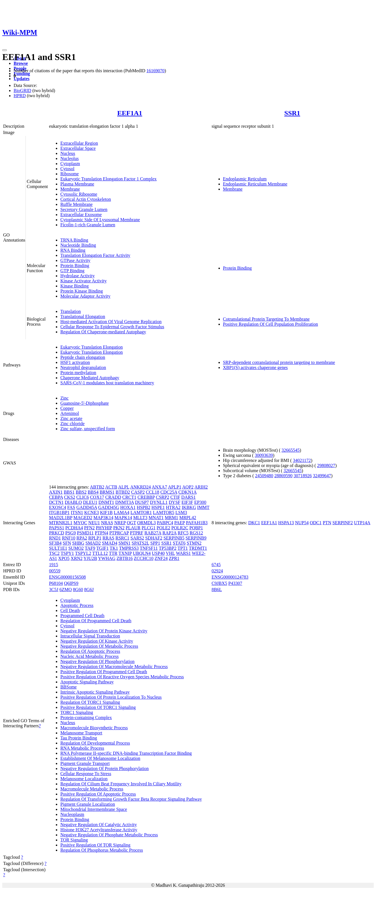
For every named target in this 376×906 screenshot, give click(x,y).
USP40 (158, 553)
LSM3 (181, 512)
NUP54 (302, 522)
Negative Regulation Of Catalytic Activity (98, 824)
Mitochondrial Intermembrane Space (93, 809)
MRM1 (171, 517)
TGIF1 (102, 548)
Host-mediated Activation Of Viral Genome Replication (111, 321)
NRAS (107, 522)
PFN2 (89, 527)
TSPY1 (67, 553)
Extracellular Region (79, 143)
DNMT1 (106, 502)
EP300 (200, 502)
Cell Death (70, 610)
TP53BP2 (167, 548)
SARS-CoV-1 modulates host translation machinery (107, 382)
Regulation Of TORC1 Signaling (90, 702)
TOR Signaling (74, 839)
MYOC (80, 522)
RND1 (55, 538)
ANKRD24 (140, 487)
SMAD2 (93, 543)
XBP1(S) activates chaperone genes (255, 367)
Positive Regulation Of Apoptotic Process (98, 794)
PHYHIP (104, 527)
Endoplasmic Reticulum (245, 178)
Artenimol (69, 413)
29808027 (326, 465)
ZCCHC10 (143, 558)
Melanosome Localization (84, 778)
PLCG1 (149, 527)
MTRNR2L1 (61, 522)
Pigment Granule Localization (87, 804)
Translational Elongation (82, 316)
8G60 (78, 589)
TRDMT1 (198, 548)
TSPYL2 (83, 553)
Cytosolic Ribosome (78, 194)
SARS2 (137, 538)
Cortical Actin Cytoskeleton (85, 199)
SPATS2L (140, 543)
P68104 (56, 583)
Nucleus (67, 153)
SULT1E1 (58, 548)
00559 (54, 570)
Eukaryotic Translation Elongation (91, 347)
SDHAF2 (153, 538)
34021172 (302, 460)
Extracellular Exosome (81, 214)
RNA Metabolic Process (82, 748)
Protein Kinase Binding (81, 291)
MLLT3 (140, 517)
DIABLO (73, 502)
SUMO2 (76, 548)
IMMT (203, 507)
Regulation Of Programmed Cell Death (95, 620)
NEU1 (94, 522)
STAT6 (179, 543)
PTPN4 (101, 532)
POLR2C (179, 527)
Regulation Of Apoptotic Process (90, 651)
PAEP (179, 522)
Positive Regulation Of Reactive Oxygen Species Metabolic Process (122, 676)
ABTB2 (97, 487)
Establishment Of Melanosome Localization (100, 758)
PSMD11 (85, 532)
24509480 (264, 475)
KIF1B (106, 512)
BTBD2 (123, 492)
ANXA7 (159, 487)
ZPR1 (174, 558)
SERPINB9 (196, 538)
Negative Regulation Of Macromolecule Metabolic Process (114, 666)
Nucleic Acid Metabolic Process (89, 656)
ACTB (111, 487)
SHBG (78, 543)
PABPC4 (165, 522)
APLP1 (174, 487)
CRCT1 (129, 497)
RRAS (108, 538)
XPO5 (63, 558)
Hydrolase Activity (77, 275)
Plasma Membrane (77, 184)
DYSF (174, 502)
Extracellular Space (78, 148)
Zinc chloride (72, 423)
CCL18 (152, 492)
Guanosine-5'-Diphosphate (84, 403)
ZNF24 (161, 558)
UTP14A (362, 522)
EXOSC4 (57, 507)
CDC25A (168, 492)
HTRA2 (173, 507)
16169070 (155, 70)
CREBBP (146, 497)
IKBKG (189, 507)
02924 (217, 570)
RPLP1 (94, 538)
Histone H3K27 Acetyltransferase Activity (98, 829)
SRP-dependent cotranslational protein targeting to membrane (279, 362)
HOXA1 (127, 507)
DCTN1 (56, 502)
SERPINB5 (173, 538)
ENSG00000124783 (230, 577)
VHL (170, 553)
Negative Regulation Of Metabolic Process (99, 646)
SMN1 (124, 543)
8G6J (89, 589)
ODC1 (316, 522)
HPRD (20, 95)
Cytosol (67, 168)
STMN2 (194, 543)
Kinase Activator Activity (83, 280)
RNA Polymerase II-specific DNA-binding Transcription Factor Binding (126, 753)
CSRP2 (162, 497)
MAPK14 (123, 517)
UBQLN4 (142, 553)
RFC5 (183, 532)
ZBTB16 (124, 558)
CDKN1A (188, 492)
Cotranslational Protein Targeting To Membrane (266, 319)
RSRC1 (122, 538)
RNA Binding (72, 250)
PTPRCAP (119, 532)
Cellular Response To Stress (85, 773)
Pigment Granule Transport (85, 763)
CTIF (175, 497)
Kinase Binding (74, 285)
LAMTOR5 (163, 512)
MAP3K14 (103, 517)
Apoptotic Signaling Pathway (87, 681)
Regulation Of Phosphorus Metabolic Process (101, 850)
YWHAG (106, 558)
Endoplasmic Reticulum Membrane (255, 184)
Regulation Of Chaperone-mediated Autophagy (103, 331)
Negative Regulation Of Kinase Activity (96, 641)
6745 (216, 564)
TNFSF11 (149, 548)
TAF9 (90, 548)
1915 (53, 564)
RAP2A (169, 532)
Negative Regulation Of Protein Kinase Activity (103, 630)
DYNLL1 (158, 502)
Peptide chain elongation (82, 357)
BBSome (68, 687)
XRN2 (76, 558)
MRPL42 (187, 517)
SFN (67, 543)
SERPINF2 (342, 522)
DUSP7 (142, 502)
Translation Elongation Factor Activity (95, 255)
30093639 (264, 455)
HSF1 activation (75, 362)
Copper (67, 408)
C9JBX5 (219, 583)
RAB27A (153, 532)
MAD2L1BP (60, 517)
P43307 (235, 583)
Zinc (64, 398)
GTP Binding (72, 270)
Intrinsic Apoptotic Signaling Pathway (95, 692)
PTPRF (136, 532)
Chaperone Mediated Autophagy (89, 377)
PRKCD (56, 532)
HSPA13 (286, 522)
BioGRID (22, 90)
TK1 (114, 548)
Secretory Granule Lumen (83, 209)
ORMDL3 (146, 522)
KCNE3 (91, 512)
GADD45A (87, 507)
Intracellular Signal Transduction (90, 636)
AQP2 (188, 487)
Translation (70, 311)
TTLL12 (100, 553)
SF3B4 (55, 543)
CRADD (113, 497)
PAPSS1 (56, 527)
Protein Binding (74, 265)
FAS (71, 507)
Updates (21, 78)
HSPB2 (143, 507)
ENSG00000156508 (67, 577)
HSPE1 (158, 507)
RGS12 (196, 532)
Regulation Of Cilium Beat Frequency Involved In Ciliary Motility (121, 783)
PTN (327, 522)
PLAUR (133, 527)
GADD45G (108, 507)
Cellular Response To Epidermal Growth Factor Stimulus (112, 326)
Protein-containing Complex (86, 717)
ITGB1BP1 (59, 512)
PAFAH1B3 (196, 522)
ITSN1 (77, 512)
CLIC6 (82, 497)
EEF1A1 (129, 113)
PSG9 (70, 532)
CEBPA (56, 497)
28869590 (283, 475)
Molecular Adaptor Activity (85, 296)
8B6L (217, 589)
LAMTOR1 (141, 512)
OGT (131, 522)
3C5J (53, 589)
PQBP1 (196, 527)
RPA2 (82, 538)
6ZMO (66, 589)
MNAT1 (155, 517)
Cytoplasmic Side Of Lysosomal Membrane (100, 219)
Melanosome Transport (81, 732)
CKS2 (69, 497)
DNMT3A (124, 502)
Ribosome (69, 173)
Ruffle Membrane (76, 204)
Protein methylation (78, 372)
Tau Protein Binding (78, 738)
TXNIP (125, 553)
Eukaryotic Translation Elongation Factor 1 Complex (108, 178)
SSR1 (292, 113)
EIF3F (187, 502)
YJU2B (90, 558)
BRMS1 (107, 492)
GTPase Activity (75, 260)
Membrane (70, 189)
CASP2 (138, 492)
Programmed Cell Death (82, 615)
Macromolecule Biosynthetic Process (94, 727)
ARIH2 (201, 487)
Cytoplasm (70, 163)
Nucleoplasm (72, 814)
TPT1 (182, 548)
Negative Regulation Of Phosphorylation (97, 661)
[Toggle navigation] (4, 50)
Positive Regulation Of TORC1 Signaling (98, 707)
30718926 (303, 475)
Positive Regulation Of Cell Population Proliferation (270, 324)
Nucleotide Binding (78, 245)
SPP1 (155, 543)
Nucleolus (69, 158)
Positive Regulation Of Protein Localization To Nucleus (111, 697)
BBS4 (93, 492)
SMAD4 (109, 543)
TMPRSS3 (129, 548)
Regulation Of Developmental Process (95, 743)
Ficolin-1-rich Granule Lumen (87, 224)
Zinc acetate (71, 418)
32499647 (322, 475)
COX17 (97, 497)
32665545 (291, 450)
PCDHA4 (74, 527)
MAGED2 (82, 517)
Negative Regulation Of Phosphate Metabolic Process (109, 834)
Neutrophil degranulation (83, 367)
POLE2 (163, 527)
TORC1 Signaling (76, 712)
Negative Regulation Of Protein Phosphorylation (104, 768)
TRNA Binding (74, 240)
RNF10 (68, 538)
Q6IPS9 (71, 583)
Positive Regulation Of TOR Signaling (95, 845)
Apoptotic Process (77, 605)
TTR (113, 553)
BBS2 (81, 492)
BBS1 (69, 492)
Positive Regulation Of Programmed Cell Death (103, 671)
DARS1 (188, 497)
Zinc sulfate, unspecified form (87, 428)
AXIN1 (56, 492)
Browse (21, 63)
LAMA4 (121, 512)
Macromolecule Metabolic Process (91, 788)
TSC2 (54, 553)
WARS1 (183, 553)
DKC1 (254, 522)
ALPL (123, 487)
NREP (120, 522)
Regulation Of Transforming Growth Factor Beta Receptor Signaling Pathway (131, 799)
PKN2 (118, 527)
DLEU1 (90, 502)
